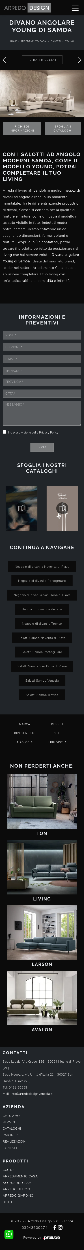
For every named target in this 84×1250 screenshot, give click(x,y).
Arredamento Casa (33, 41)
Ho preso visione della (33, 433)
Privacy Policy (48, 433)
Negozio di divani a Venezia (42, 609)
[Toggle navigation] (75, 8)
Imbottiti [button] (58, 724)
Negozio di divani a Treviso (42, 623)
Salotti (56, 41)
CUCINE (8, 1170)
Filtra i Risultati (42, 60)
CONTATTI (10, 1148)
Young (69, 41)
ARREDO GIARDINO (18, 1195)
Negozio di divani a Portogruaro (42, 580)
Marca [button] (24, 724)
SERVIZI (9, 1122)
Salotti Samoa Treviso (42, 695)
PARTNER (10, 1135)
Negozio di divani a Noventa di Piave (42, 566)
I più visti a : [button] (58, 742)
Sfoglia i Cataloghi (63, 128)
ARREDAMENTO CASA (20, 1176)
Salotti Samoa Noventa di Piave (42, 638)
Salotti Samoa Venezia (42, 680)
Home (13, 41)
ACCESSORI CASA (17, 1183)
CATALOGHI (12, 1128)
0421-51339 (18, 1087)
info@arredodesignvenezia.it (32, 1094)
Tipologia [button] (25, 742)
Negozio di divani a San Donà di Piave (42, 595)
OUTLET (9, 1202)
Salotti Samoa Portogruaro (42, 652)
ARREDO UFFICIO (16, 1189)
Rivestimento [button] (25, 733)
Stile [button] (58, 733)
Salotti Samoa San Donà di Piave (42, 666)
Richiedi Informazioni (22, 128)
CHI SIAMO (11, 1116)
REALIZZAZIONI (14, 1141)
